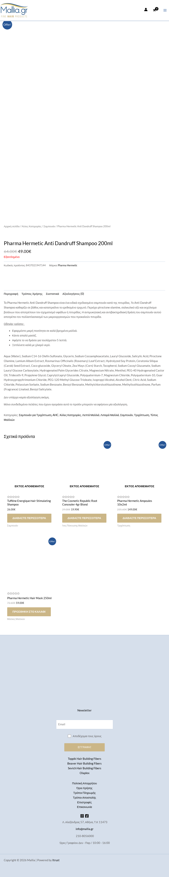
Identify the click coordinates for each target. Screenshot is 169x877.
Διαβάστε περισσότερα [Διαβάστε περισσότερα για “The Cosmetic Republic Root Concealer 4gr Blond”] (84, 518)
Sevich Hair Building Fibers (84, 768)
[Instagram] (82, 816)
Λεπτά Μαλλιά (90, 415)
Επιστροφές (84, 802)
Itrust (56, 860)
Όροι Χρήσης (84, 788)
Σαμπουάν (49, 226)
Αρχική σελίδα (12, 226)
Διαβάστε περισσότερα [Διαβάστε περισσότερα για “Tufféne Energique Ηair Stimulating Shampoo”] (29, 518)
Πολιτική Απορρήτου (84, 783)
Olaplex (85, 773)
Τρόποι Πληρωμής (84, 792)
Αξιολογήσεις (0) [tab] (73, 293)
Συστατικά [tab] (52, 293)
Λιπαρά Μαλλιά (110, 415)
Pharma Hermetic (67, 265)
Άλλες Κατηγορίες (31, 226)
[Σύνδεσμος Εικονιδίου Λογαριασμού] (146, 9)
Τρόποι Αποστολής (84, 797)
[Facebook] (87, 816)
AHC (55, 415)
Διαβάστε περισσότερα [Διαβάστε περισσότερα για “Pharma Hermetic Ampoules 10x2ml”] (139, 518)
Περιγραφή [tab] (11, 293)
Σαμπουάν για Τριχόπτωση (35, 415)
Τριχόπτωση (141, 415)
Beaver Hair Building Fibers (84, 763)
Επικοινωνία (84, 806)
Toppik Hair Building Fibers (84, 758)
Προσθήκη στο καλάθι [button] (29, 611)
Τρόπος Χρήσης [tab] (32, 293)
